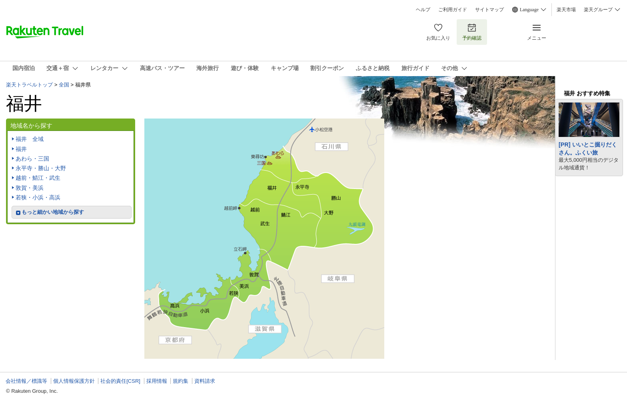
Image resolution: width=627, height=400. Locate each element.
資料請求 (204, 381)
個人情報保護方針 (74, 381)
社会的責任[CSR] (120, 381)
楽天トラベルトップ (29, 85)
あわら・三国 (32, 158)
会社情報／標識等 (26, 381)
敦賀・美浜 (30, 188)
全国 (64, 85)
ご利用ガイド (452, 9)
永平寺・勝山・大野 (41, 168)
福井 (21, 149)
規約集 (180, 381)
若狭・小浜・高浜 (38, 197)
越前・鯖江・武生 (38, 178)
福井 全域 (30, 139)
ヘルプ (423, 9)
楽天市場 (566, 9)
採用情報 (156, 381)
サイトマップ (489, 9)
